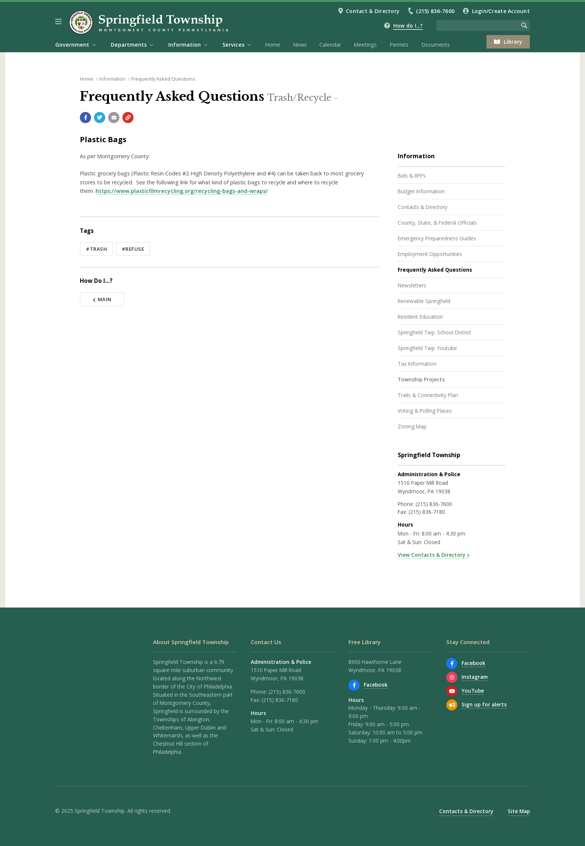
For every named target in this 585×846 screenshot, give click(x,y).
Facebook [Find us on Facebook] (376, 684)
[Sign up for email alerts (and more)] (451, 705)
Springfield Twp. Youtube (427, 348)
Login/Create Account (501, 11)
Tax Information (417, 363)
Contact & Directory (372, 11)
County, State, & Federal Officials (437, 222)
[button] (58, 22)
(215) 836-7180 (427, 511)
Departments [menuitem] (129, 44)
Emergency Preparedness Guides (437, 238)
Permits (399, 44)
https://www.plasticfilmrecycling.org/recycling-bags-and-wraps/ (182, 190)
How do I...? (408, 25)
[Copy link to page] (128, 117)
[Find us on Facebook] (354, 685)
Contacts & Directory (422, 206)
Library (508, 41)
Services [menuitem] (233, 44)
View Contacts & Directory (431, 554)
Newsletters (412, 285)
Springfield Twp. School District (434, 332)
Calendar (330, 44)
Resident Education (420, 316)
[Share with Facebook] (85, 117)
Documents (435, 44)
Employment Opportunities (430, 253)
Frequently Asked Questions (163, 78)
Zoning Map (412, 426)
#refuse (133, 249)
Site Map (519, 811)
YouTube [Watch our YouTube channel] (473, 690)
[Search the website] (478, 25)
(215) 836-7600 (435, 11)
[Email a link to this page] (113, 117)
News (300, 44)
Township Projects (421, 379)
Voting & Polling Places (425, 410)
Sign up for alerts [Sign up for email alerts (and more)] (484, 704)
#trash (96, 249)
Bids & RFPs (412, 175)
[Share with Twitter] (99, 117)
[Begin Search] (524, 25)
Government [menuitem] (72, 44)
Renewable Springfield (424, 301)
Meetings (365, 44)
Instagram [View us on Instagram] (475, 676)
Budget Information (421, 191)
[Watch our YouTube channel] (451, 691)
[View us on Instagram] (451, 677)
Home (272, 44)
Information (112, 78)
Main (102, 299)
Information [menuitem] (184, 44)
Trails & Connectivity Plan (428, 395)
